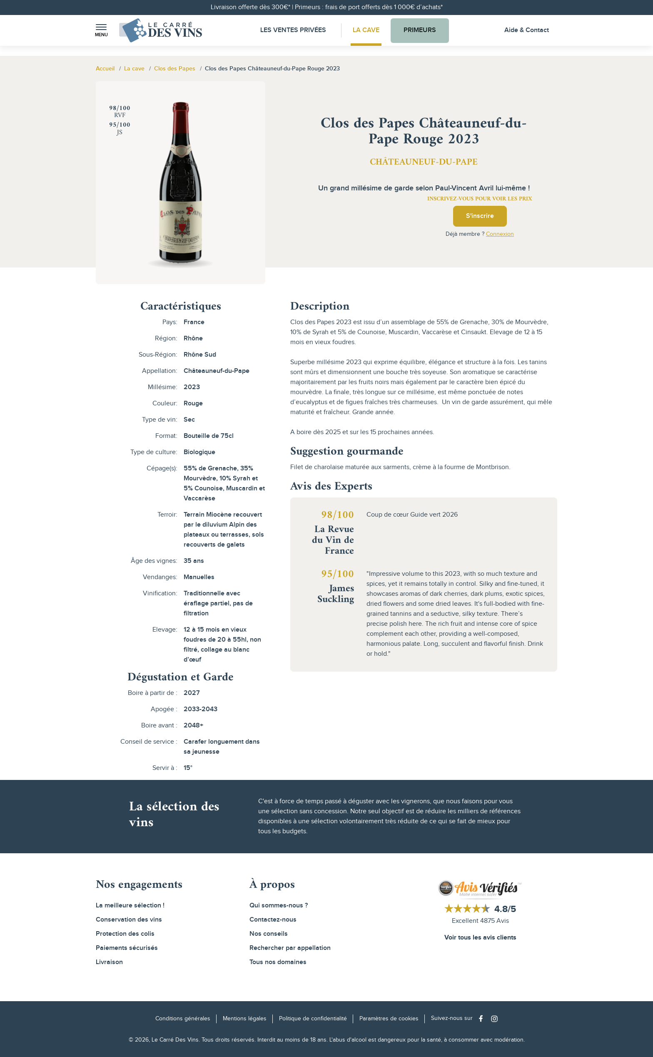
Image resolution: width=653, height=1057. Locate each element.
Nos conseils (268, 934)
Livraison (109, 962)
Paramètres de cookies (389, 1018)
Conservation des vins (129, 920)
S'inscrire (480, 216)
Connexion (500, 234)
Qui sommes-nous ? (278, 906)
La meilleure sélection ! (130, 906)
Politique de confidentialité (313, 1018)
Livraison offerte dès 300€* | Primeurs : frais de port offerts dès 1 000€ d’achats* (327, 7)
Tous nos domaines (278, 962)
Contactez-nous (273, 920)
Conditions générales (182, 1018)
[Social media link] (483, 1018)
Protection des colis (125, 934)
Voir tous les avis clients (480, 938)
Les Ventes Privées (293, 30)
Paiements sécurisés (127, 948)
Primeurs (420, 30)
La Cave (366, 30)
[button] (101, 30)
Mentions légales (245, 1018)
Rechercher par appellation (290, 948)
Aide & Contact (526, 30)
